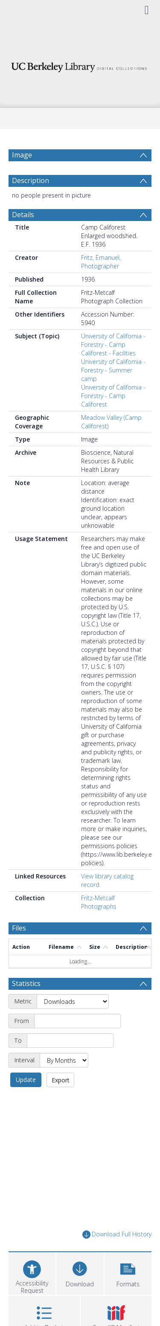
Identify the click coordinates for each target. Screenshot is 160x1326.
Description (30, 180)
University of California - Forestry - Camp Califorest (113, 395)
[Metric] (73, 1001)
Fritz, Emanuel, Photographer (101, 261)
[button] (128, 1272)
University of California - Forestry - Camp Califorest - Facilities (113, 344)
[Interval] (64, 1060)
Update (26, 1080)
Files (19, 928)
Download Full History (116, 1234)
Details (23, 214)
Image (22, 155)
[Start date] (77, 1021)
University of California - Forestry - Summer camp (113, 370)
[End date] (70, 1040)
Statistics (26, 983)
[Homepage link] (80, 65)
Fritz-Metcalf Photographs (98, 902)
